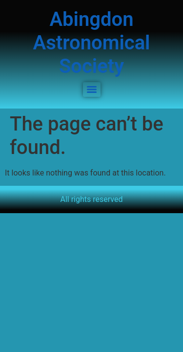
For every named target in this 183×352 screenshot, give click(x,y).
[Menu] (92, 89)
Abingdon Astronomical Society (91, 43)
